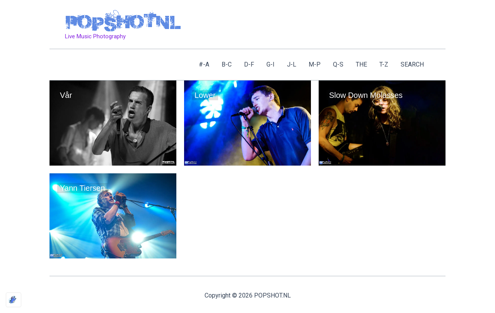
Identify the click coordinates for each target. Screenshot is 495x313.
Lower (205, 95)
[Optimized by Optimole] (13, 299)
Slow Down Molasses (366, 95)
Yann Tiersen (82, 188)
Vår (66, 95)
